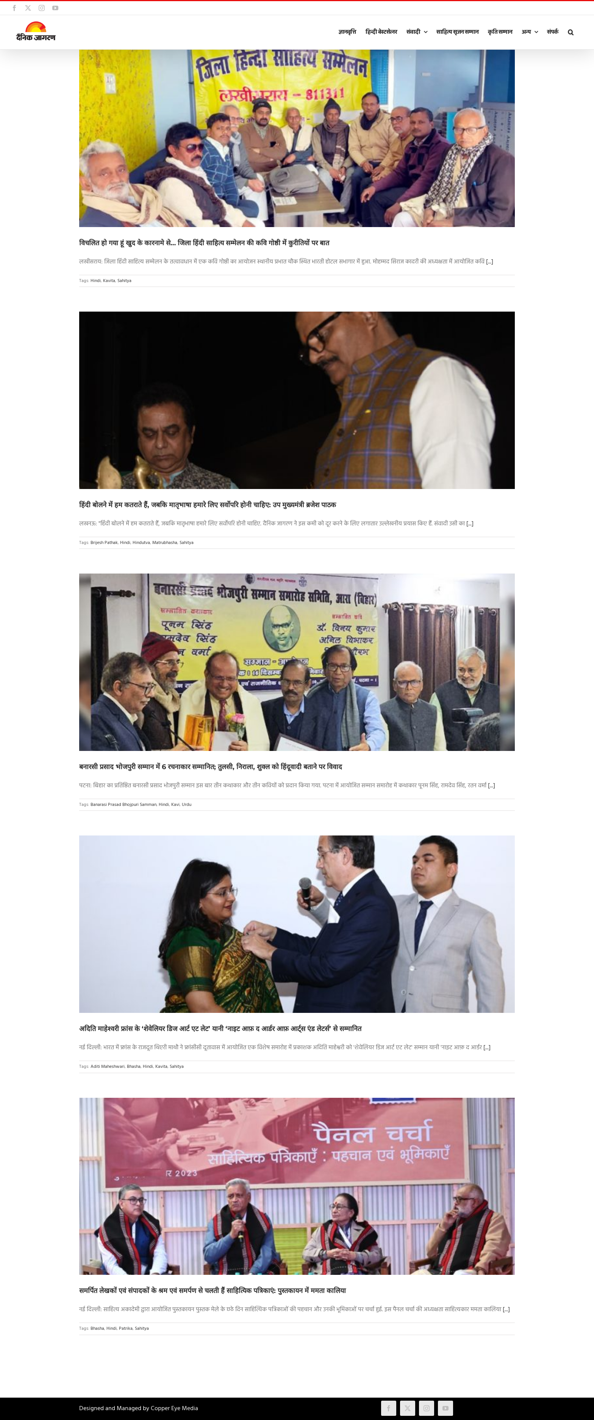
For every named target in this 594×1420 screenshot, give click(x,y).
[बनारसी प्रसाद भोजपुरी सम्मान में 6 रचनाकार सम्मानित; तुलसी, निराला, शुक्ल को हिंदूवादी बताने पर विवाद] (297, 662)
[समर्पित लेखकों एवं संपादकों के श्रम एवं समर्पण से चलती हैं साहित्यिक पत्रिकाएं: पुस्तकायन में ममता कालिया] (297, 1186)
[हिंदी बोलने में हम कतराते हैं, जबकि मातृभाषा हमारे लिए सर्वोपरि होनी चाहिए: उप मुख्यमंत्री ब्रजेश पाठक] (297, 400)
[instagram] (426, 1408)
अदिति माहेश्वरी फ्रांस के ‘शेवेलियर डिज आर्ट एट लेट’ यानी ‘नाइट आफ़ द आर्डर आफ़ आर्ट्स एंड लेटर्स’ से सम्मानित (220, 1029)
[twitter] (407, 1408)
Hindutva (141, 543)
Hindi (96, 281)
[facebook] (388, 1408)
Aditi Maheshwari (108, 1066)
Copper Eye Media (174, 1409)
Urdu (186, 805)
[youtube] (445, 1408)
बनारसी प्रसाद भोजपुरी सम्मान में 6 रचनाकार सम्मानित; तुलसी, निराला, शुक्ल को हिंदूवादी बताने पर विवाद (210, 767)
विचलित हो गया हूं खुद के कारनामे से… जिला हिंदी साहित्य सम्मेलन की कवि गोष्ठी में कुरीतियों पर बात (204, 243)
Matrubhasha (164, 543)
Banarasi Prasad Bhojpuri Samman (123, 805)
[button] (570, 32)
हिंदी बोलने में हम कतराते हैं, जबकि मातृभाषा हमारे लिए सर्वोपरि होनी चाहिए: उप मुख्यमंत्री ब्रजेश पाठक (207, 505)
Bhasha (134, 1066)
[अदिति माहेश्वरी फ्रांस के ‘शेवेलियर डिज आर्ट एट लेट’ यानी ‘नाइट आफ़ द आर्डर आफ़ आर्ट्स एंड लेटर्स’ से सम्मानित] (297, 924)
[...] (489, 262)
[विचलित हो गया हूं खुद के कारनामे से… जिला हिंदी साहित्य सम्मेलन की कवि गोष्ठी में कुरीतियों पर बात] (297, 138)
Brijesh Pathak (104, 543)
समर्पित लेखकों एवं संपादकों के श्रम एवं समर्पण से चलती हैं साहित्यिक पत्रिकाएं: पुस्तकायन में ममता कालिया (212, 1291)
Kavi (175, 805)
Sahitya (124, 281)
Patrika (126, 1328)
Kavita (109, 281)
